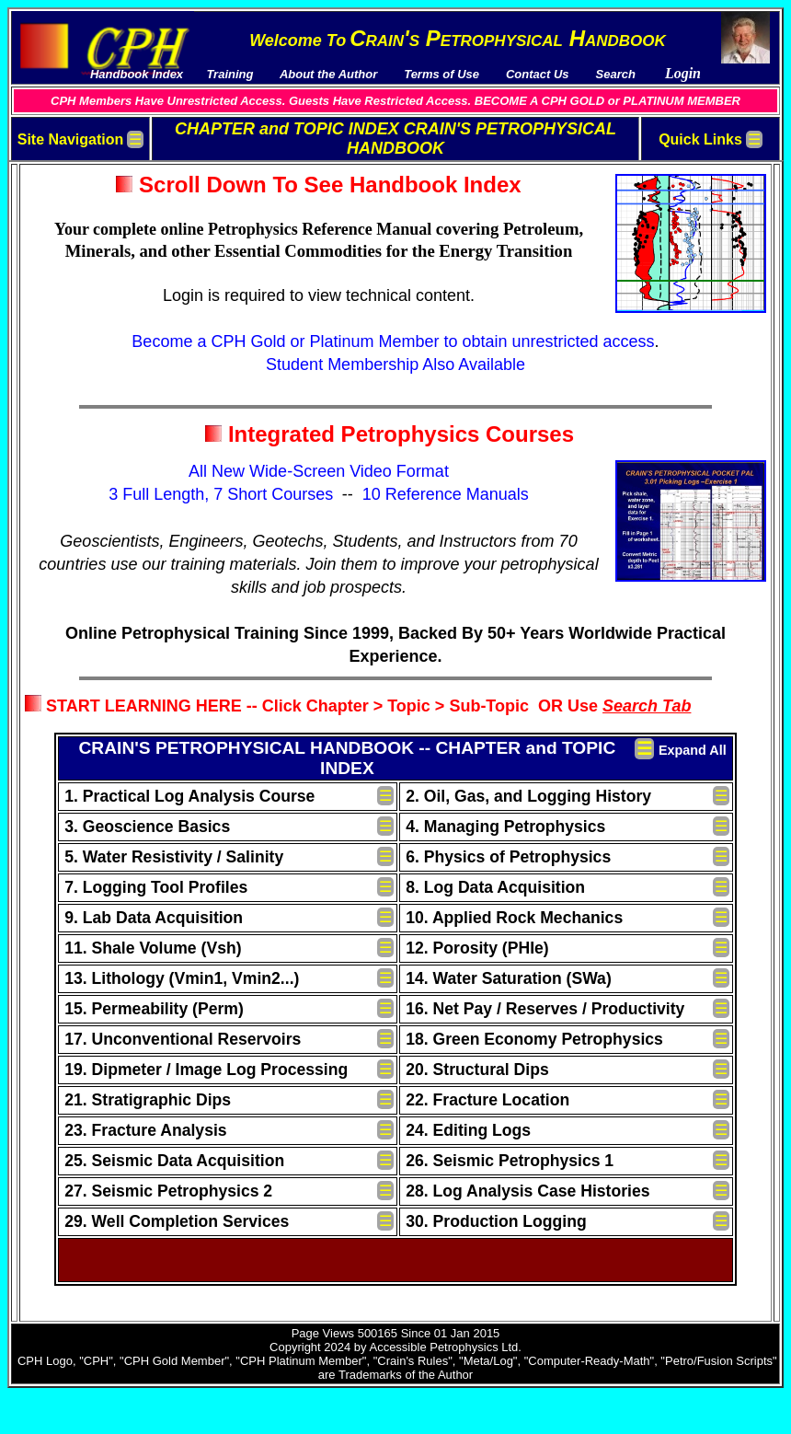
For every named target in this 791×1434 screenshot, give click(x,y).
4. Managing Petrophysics (505, 826)
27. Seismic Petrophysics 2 (168, 1191)
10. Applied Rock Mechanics (514, 917)
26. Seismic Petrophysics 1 (509, 1160)
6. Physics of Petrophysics (508, 857)
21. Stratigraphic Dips (147, 1100)
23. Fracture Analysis (145, 1130)
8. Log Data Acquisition (495, 887)
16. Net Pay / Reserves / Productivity (545, 1009)
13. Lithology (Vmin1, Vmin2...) (181, 978)
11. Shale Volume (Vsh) (152, 948)
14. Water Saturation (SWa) (509, 978)
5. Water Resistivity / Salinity (173, 857)
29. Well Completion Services (176, 1221)
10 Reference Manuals (445, 494)
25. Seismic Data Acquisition (174, 1160)
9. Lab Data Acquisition (153, 917)
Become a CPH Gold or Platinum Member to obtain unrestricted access (393, 341)
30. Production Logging (496, 1221)
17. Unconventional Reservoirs (182, 1039)
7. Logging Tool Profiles (155, 887)
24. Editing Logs (468, 1130)
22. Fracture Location (487, 1100)
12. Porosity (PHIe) (477, 948)
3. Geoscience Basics (147, 826)
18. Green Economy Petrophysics (534, 1039)
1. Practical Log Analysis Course (189, 796)
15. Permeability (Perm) (154, 1009)
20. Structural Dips (477, 1069)
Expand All (693, 750)
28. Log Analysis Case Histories (527, 1191)
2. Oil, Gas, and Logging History (528, 796)
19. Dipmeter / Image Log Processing (206, 1069)
